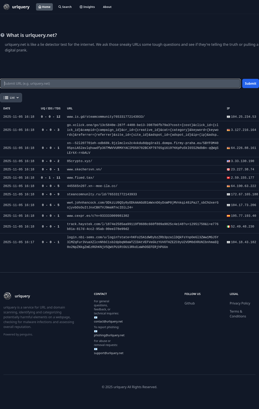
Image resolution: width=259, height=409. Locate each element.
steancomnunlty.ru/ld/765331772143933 (102, 194)
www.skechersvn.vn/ (84, 169)
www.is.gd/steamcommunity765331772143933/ (106, 117)
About (107, 7)
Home (44, 7)
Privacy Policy (240, 303)
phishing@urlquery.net (109, 335)
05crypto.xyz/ (79, 161)
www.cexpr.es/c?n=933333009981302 (98, 216)
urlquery (120, 387)
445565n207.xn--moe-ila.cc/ (92, 186)
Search (65, 7)
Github (190, 303)
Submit (250, 83)
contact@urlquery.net (108, 321)
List (11, 97)
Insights (87, 7)
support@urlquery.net (108, 353)
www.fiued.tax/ (80, 178)
